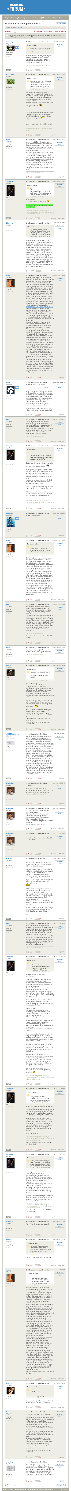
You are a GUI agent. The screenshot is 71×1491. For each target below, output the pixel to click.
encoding (9, 1462)
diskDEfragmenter (12, 734)
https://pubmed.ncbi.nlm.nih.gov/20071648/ (39, 307)
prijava (19, 18)
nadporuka (61, 70)
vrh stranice (64, 1489)
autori (58, 18)
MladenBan (10, 783)
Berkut (8, 666)
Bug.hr (7, 18)
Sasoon (9, 1240)
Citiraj (59, 47)
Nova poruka (61, 23)
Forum (13, 18)
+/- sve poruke (38, 31)
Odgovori (60, 44)
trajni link (53, 70)
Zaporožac (10, 182)
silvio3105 (10, 1222)
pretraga (63, 18)
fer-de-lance (10, 75)
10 (28, 270)
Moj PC (9, 70)
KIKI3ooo (9, 513)
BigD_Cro (9, 223)
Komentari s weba (20, 1489)
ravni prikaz (48, 31)
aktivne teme (34, 18)
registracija (26, 18)
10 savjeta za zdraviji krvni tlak (21, 37)
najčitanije (43, 18)
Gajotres (9, 1383)
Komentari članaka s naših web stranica (40, 1489)
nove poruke (51, 18)
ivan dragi (10, 42)
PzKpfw (9, 858)
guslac (8, 275)
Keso (8, 140)
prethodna (8, 31)
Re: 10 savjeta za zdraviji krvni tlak (37, 42)
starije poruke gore (60, 31)
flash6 (8, 382)
